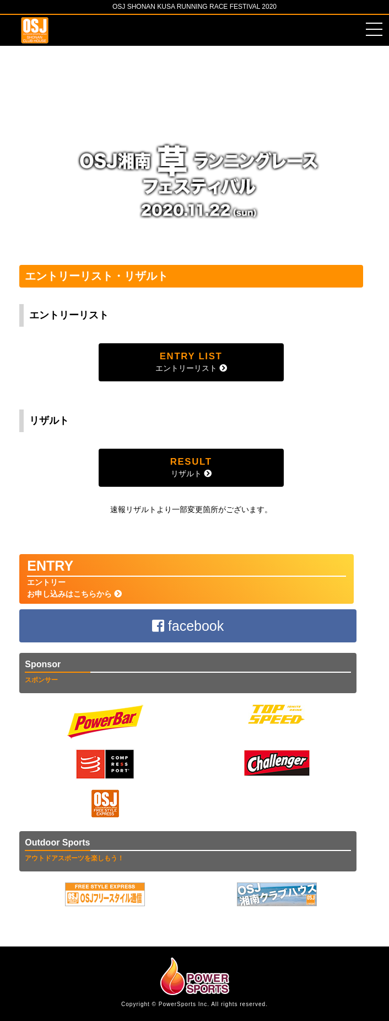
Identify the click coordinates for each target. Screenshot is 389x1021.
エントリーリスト (191, 362)
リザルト (191, 467)
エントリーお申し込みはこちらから (186, 578)
